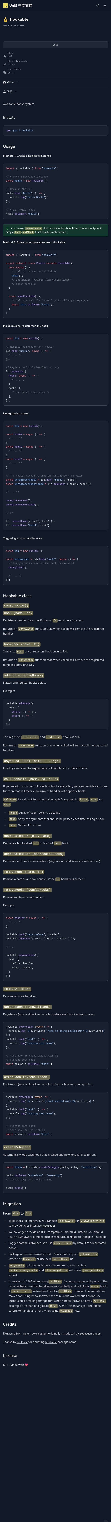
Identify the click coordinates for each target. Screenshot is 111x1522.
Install (9, 117)
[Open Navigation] (105, 5)
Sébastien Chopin (91, 1334)
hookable (51, 1342)
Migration (12, 1204)
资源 (9, 91)
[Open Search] (98, 5)
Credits (10, 1324)
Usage (9, 146)
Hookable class (17, 596)
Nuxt (26, 1334)
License (10, 1355)
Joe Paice (22, 1342)
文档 (55, 44)
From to (17, 1213)
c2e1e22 (48, 1226)
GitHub (11, 82)
